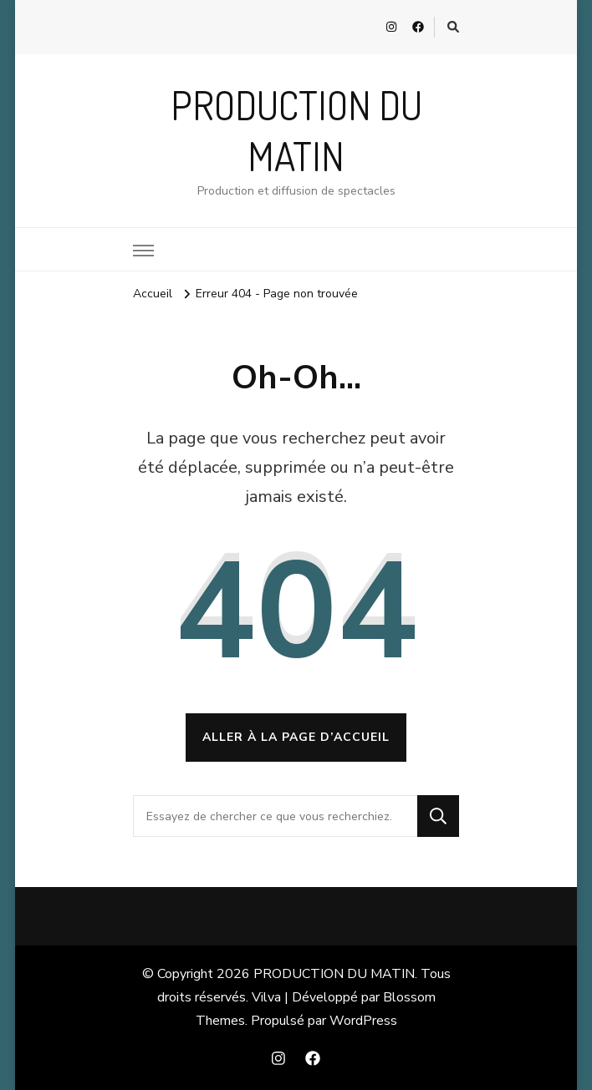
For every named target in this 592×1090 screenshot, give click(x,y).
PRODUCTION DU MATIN (334, 974)
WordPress (363, 1020)
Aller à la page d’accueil (296, 737)
